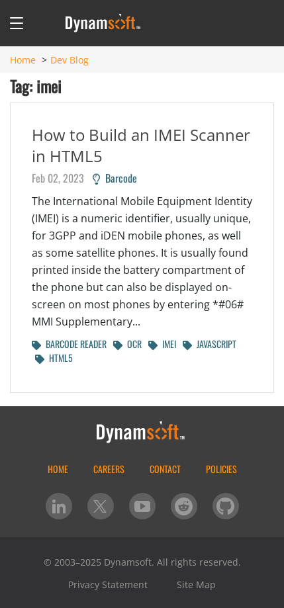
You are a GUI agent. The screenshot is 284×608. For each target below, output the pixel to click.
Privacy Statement (108, 584)
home (58, 469)
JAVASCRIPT (209, 344)
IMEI (162, 344)
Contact (165, 469)
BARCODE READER (69, 344)
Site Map (196, 584)
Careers (108, 469)
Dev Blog (69, 60)
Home (23, 60)
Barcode (115, 178)
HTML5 (54, 358)
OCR (127, 344)
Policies (221, 469)
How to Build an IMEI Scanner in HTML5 (141, 145)
